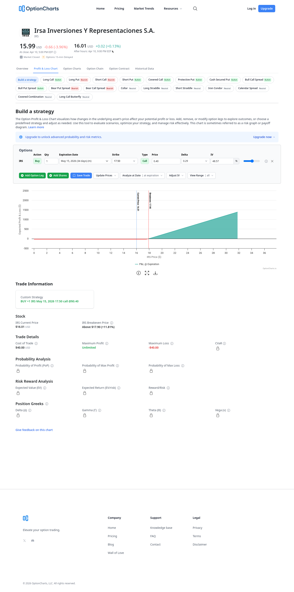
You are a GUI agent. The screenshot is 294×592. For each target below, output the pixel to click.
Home (100, 8)
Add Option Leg (32, 175)
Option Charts (72, 68)
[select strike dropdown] (125, 161)
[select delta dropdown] (195, 161)
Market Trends (144, 8)
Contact (155, 544)
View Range (202, 175)
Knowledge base (161, 528)
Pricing (119, 8)
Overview (22, 68)
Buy (37, 161)
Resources (173, 9)
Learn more (36, 127)
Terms (197, 536)
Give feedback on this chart (34, 430)
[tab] (27, 79)
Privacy (197, 528)
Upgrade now (264, 137)
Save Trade (81, 175)
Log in (251, 8)
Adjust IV (176, 175)
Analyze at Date (142, 175)
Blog (111, 544)
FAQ (153, 536)
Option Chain (95, 68)
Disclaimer (200, 544)
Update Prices (106, 175)
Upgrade (267, 8)
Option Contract (119, 68)
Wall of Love (116, 553)
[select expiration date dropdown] (85, 161)
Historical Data (144, 68)
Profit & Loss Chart (46, 68)
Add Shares (58, 175)
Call (145, 161)
